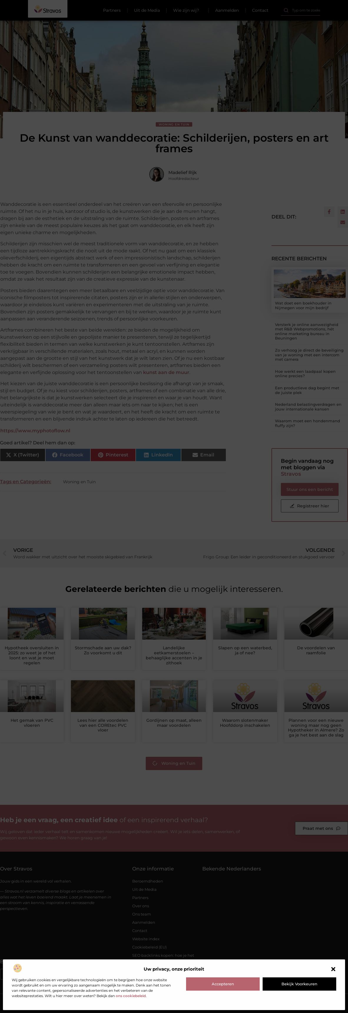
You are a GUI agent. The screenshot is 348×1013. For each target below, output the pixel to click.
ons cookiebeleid (131, 996)
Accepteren (223, 983)
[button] (333, 969)
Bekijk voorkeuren (299, 983)
